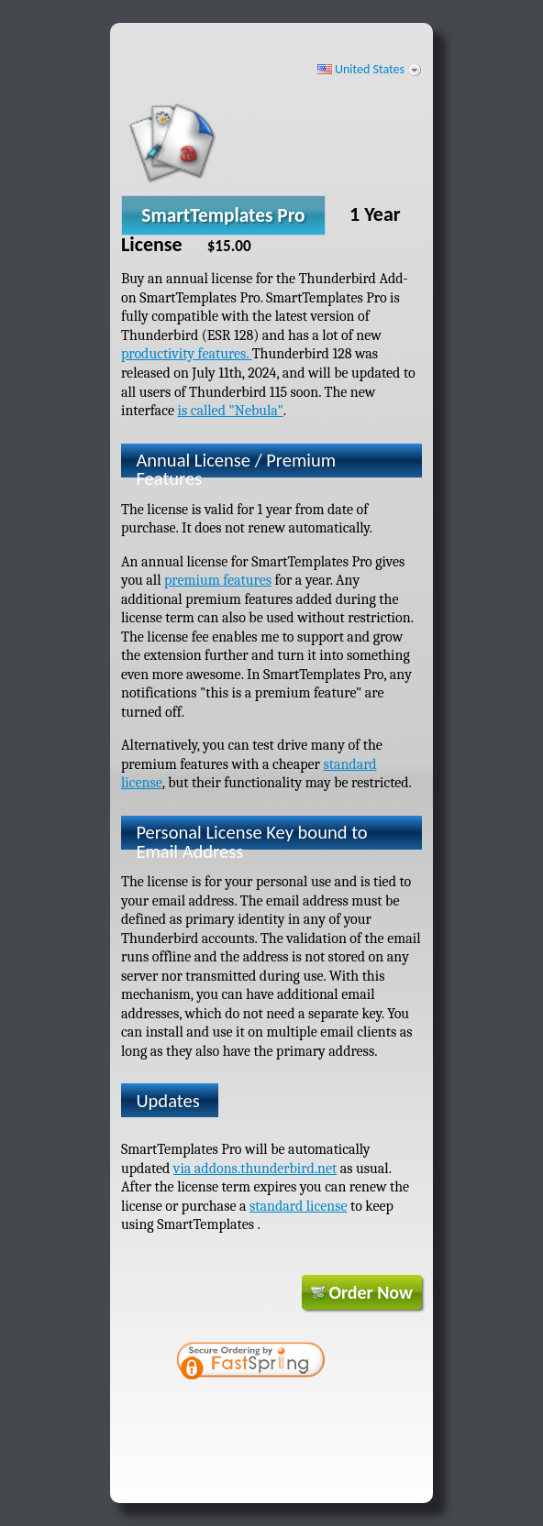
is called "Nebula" (230, 410)
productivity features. (186, 354)
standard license (298, 1206)
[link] (317, 1362)
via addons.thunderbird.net (255, 1168)
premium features (218, 580)
